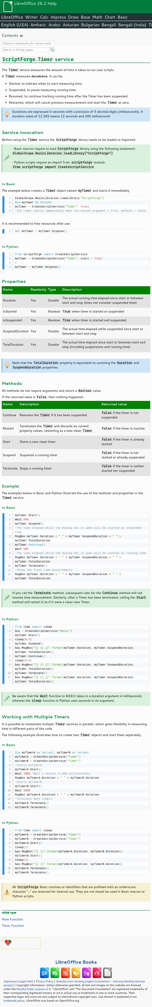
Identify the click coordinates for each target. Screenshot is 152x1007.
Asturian (71, 25)
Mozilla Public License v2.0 (33, 986)
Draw (73, 17)
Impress (58, 17)
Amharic (38, 25)
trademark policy (14, 998)
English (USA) (14, 25)
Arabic (54, 25)
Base (85, 17)
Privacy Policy (44, 979)
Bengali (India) (132, 25)
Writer (31, 17)
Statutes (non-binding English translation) (82, 979)
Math (97, 17)
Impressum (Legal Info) (18, 979)
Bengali (109, 25)
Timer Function (13, 923)
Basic (122, 17)
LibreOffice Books (76, 959)
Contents (10, 35)
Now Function (12, 916)
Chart (109, 17)
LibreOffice (12, 17)
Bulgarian (90, 25)
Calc (44, 17)
